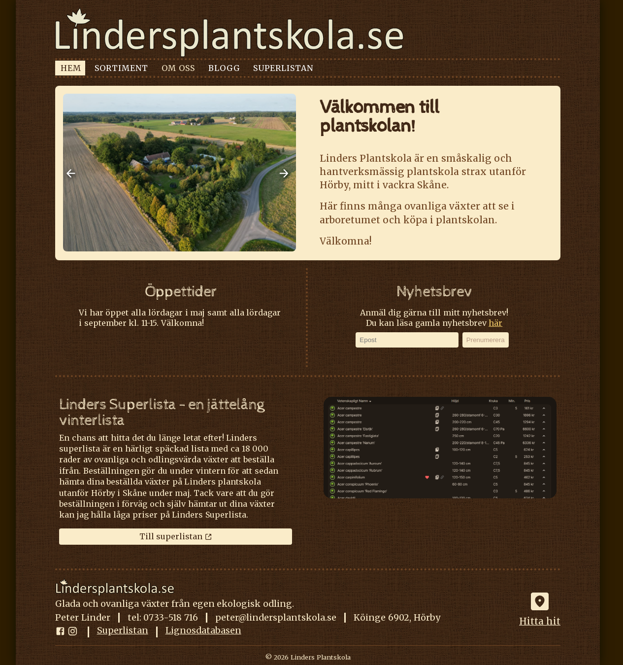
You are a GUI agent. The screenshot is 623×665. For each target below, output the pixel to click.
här (495, 323)
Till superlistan (175, 536)
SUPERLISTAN (283, 68)
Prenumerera (485, 340)
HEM (71, 68)
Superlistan (122, 631)
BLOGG (224, 68)
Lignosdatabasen (203, 631)
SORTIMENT (121, 68)
